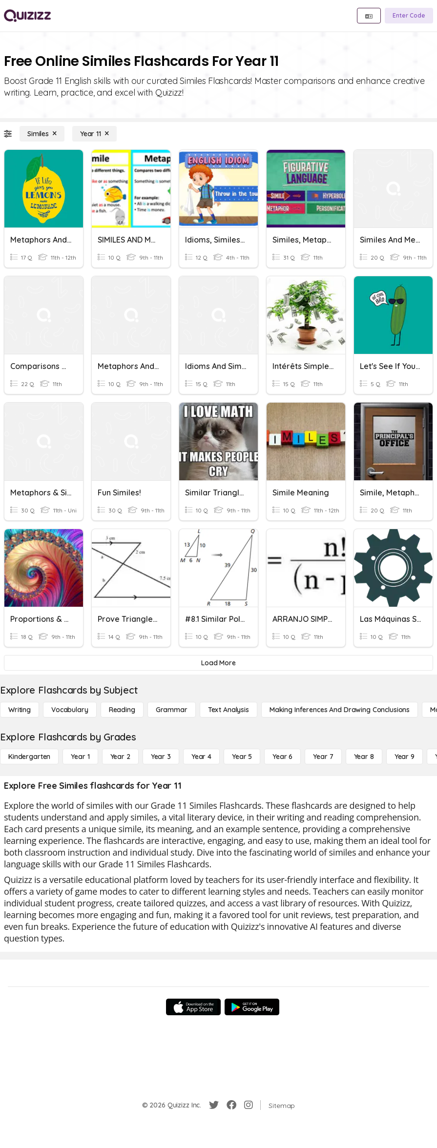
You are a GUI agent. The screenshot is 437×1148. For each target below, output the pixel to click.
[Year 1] (80, 756)
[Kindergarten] (29, 756)
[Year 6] (282, 756)
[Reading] (122, 710)
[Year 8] (364, 756)
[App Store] (193, 1007)
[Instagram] (248, 1105)
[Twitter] (214, 1105)
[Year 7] (323, 756)
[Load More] (218, 663)
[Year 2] (120, 756)
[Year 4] (201, 756)
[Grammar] (171, 710)
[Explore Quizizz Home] (27, 15)
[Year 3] (161, 756)
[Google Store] (252, 1007)
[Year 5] (242, 756)
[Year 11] (94, 134)
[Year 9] (404, 756)
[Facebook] (231, 1105)
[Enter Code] (409, 15)
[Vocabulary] (70, 710)
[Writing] (19, 710)
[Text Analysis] (228, 710)
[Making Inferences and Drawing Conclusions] (339, 710)
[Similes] (42, 134)
